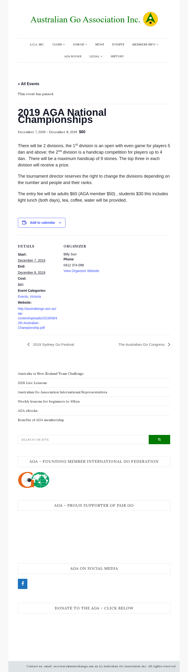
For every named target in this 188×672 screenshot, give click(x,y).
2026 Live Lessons (32, 383)
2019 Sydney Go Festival (53, 344)
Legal (94, 56)
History (117, 56)
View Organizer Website (81, 271)
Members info (143, 44)
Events (118, 44)
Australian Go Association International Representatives (62, 392)
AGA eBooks (28, 411)
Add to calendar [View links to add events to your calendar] (42, 222)
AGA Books (72, 56)
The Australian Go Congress (141, 344)
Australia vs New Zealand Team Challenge (51, 373)
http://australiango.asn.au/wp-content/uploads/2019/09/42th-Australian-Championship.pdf (37, 318)
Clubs (57, 44)
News (99, 44)
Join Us (78, 44)
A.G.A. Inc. (37, 44)
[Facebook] (22, 584)
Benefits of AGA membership (41, 420)
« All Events (28, 84)
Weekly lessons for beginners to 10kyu (48, 401)
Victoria (35, 296)
